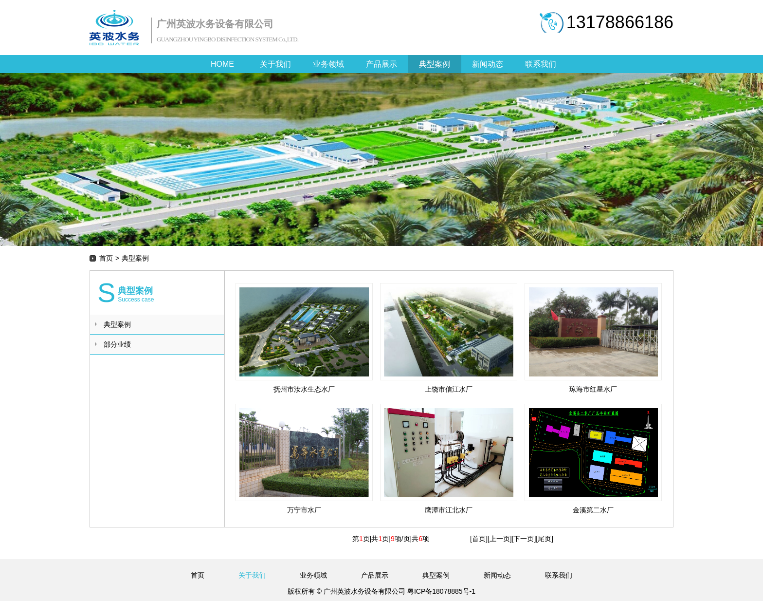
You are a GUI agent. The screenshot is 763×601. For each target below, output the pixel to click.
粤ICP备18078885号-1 (440, 591)
